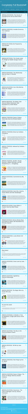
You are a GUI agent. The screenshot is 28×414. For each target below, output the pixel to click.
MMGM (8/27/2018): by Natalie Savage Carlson (12, 59)
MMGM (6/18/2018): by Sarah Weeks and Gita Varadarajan (13, 192)
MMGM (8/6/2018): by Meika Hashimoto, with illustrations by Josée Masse (12, 103)
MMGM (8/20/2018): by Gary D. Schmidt (12, 73)
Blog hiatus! (5, 250)
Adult (23, 9)
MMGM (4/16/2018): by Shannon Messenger (10, 276)
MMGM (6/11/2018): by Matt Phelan (11, 206)
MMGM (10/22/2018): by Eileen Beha (12, 15)
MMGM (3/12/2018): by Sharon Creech (12, 331)
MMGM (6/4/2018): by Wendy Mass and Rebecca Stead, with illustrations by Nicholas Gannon (13, 221)
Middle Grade (14, 9)
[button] (25, 14)
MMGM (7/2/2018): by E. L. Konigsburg (12, 162)
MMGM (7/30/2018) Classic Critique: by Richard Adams (12, 118)
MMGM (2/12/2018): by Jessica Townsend (12, 392)
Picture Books (9, 9)
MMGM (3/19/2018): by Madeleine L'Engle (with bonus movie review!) (13, 316)
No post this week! (7, 305)
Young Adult (19, 9)
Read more (24, 25)
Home (4, 9)
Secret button (17, 409)
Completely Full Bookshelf (14, 5)
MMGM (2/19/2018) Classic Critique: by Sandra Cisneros (13, 376)
